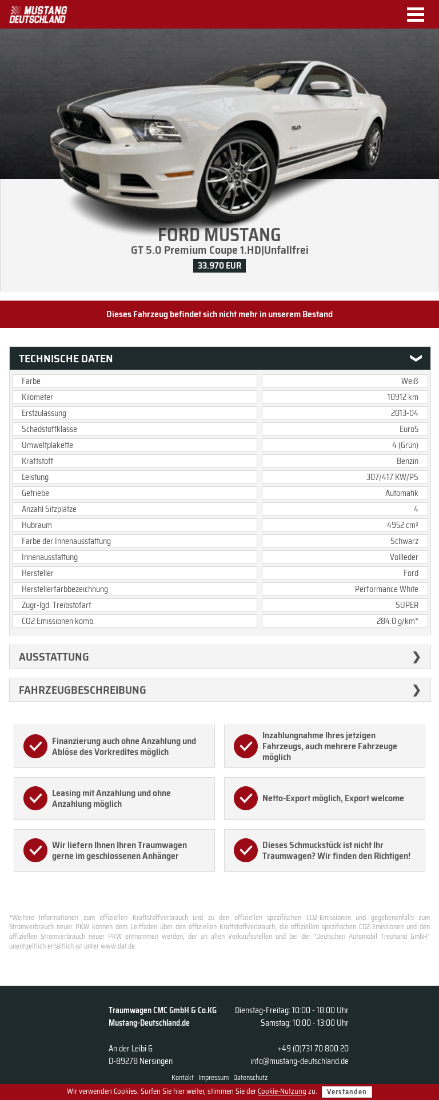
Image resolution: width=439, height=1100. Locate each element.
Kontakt (182, 1077)
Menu (419, 14)
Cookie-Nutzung (282, 1092)
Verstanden (347, 1091)
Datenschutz (250, 1077)
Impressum (213, 1077)
